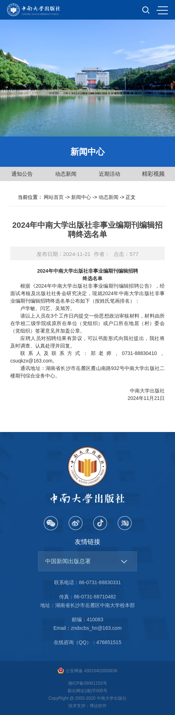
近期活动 (109, 174)
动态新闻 (65, 174)
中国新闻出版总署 (68, 561)
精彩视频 (153, 174)
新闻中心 (81, 197)
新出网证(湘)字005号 (87, 690)
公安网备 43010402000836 (87, 670)
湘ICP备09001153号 (87, 683)
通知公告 (22, 174)
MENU (162, 10)
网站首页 (54, 197)
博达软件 (98, 705)
